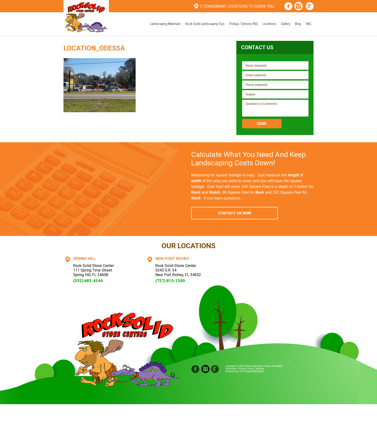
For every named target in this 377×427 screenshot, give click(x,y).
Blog (298, 24)
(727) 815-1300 (170, 280)
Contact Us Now (234, 213)
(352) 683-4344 (88, 280)
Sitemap (259, 368)
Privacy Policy (246, 368)
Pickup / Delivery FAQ (243, 24)
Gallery (285, 24)
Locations (269, 24)
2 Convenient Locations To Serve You (237, 6)
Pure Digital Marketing (251, 371)
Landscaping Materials (165, 24)
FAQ (308, 24)
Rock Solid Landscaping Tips (205, 24)
